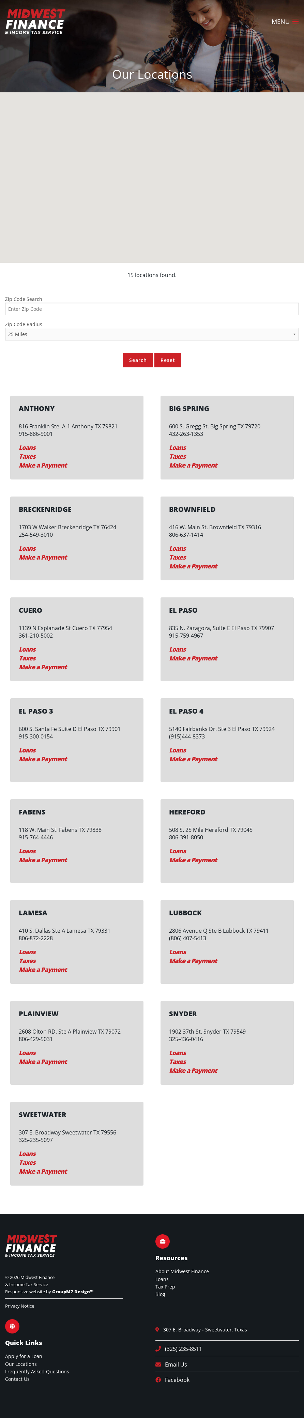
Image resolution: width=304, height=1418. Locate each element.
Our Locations (21, 1364)
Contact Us (17, 1379)
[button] (159, 169)
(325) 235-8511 (181, 1349)
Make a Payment (42, 465)
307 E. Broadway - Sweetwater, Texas (203, 1329)
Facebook (175, 1380)
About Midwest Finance (182, 1271)
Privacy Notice (19, 1306)
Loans (27, 447)
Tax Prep (165, 1286)
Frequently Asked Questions (37, 1371)
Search (138, 360)
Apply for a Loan (23, 1356)
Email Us (174, 1364)
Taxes (27, 456)
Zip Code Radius (23, 324)
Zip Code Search (23, 299)
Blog (160, 1294)
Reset (168, 360)
